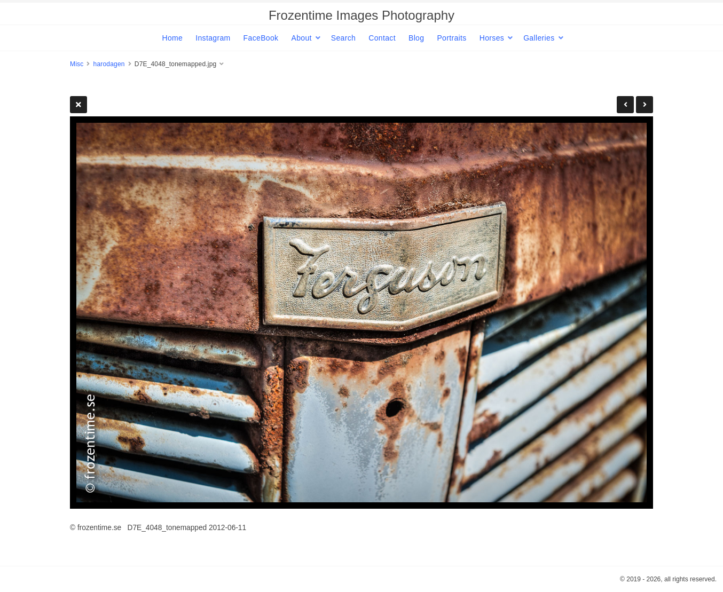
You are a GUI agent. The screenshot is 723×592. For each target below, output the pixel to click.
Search (343, 38)
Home (172, 38)
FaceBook (261, 38)
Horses (492, 38)
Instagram (212, 38)
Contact (382, 38)
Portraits (451, 38)
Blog (416, 38)
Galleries (538, 38)
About (301, 38)
